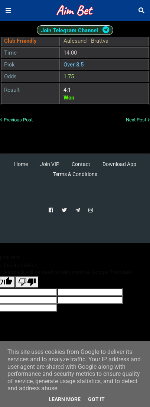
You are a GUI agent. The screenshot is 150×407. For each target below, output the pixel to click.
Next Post (136, 120)
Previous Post (18, 120)
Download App (119, 164)
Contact (81, 164)
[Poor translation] (27, 282)
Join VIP (49, 164)
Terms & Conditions (75, 174)
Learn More (65, 399)
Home (21, 164)
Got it (96, 399)
